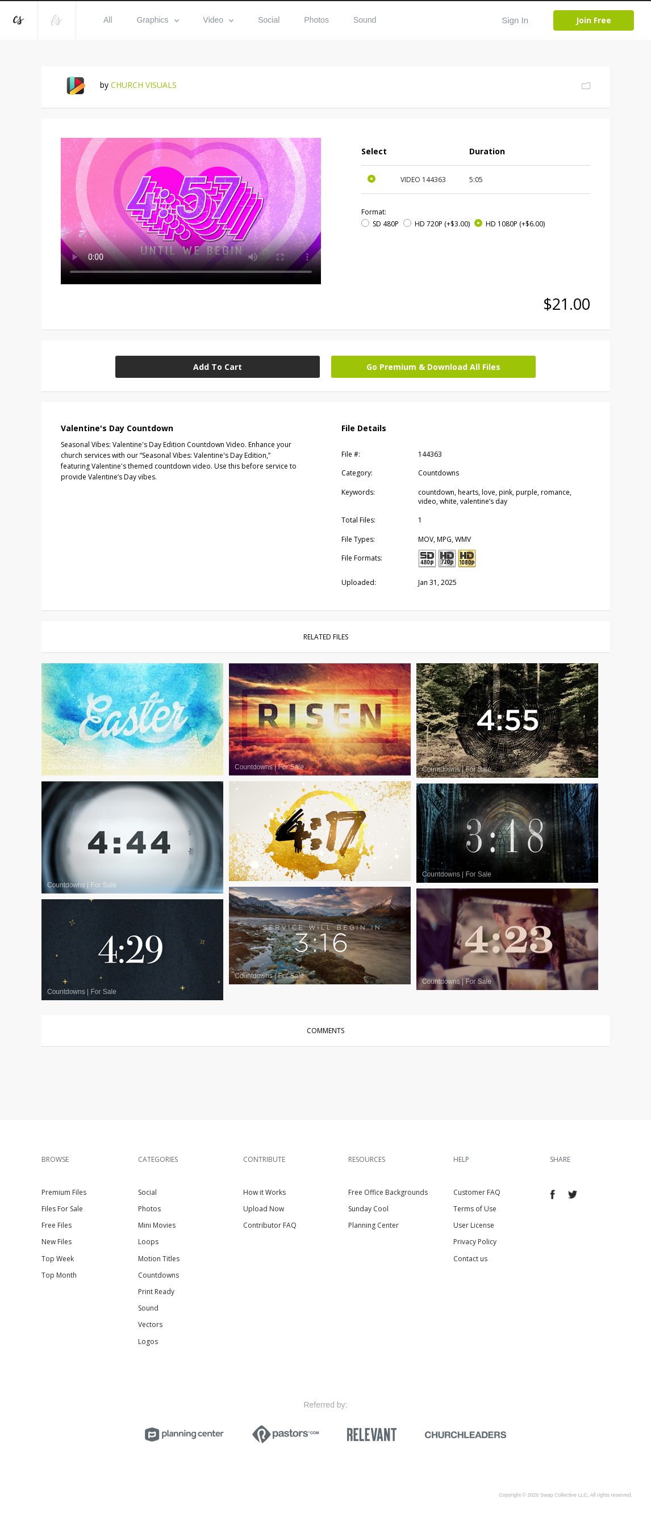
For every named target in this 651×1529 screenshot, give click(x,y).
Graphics (158, 19)
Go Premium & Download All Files (433, 366)
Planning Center (373, 1225)
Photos (316, 19)
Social (268, 19)
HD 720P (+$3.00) (442, 224)
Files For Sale (62, 1209)
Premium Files (63, 1192)
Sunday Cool (368, 1209)
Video (218, 19)
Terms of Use (474, 1209)
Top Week (57, 1258)
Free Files (56, 1225)
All (107, 19)
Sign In (515, 20)
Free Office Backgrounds (388, 1192)
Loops (148, 1241)
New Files (56, 1241)
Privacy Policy (474, 1241)
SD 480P (386, 224)
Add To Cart (217, 366)
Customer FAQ (476, 1192)
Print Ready (156, 1291)
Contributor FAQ (270, 1225)
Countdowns (158, 1275)
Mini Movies (157, 1225)
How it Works (264, 1192)
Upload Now (263, 1209)
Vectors (150, 1324)
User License (473, 1225)
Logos (148, 1341)
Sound (364, 19)
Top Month (59, 1275)
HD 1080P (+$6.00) (515, 224)
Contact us (470, 1258)
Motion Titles (159, 1258)
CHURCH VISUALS (144, 84)
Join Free (593, 20)
